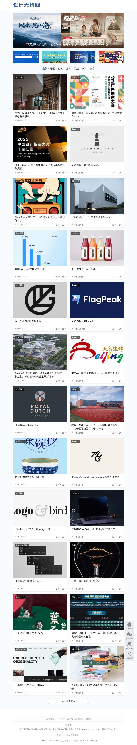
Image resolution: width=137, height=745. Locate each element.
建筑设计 (19, 337)
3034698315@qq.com (90, 729)
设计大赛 (76, 77)
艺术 (68, 68)
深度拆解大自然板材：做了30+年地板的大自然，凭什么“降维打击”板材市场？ (68, 44)
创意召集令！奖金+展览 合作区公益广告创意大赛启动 (96, 115)
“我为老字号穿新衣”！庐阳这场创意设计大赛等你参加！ (40, 219)
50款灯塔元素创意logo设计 (85, 165)
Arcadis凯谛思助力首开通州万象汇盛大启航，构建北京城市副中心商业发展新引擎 (39, 375)
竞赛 (92, 68)
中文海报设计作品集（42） (29, 633)
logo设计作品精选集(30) (28, 321)
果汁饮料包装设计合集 (83, 269)
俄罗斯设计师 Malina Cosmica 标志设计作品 (95, 477)
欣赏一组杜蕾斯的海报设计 (85, 581)
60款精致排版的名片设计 (28, 581)
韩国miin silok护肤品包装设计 (31, 269)
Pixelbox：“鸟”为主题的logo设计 (32, 529)
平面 (52, 68)
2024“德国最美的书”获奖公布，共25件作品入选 (95, 687)
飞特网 (88, 719)
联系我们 (76, 735)
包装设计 (19, 233)
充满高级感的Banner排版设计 (31, 685)
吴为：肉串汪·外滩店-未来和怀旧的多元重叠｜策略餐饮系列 (40, 115)
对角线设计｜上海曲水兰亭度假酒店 (90, 217)
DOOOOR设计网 (65, 719)
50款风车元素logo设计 (27, 425)
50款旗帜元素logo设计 (83, 321)
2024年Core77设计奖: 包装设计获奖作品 (93, 529)
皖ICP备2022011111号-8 (86, 740)
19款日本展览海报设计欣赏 (29, 477)
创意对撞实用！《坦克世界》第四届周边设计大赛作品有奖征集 (95, 635)
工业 (76, 68)
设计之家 (79, 719)
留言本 (69, 725)
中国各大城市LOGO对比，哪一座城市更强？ (95, 373)
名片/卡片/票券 (22, 545)
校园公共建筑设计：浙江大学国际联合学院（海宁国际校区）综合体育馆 (94, 427)
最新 (44, 68)
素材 (84, 68)
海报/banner (21, 441)
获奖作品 (76, 649)
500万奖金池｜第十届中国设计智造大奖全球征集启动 (40, 167)
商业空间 (19, 77)
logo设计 (75, 129)
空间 (60, 68)
